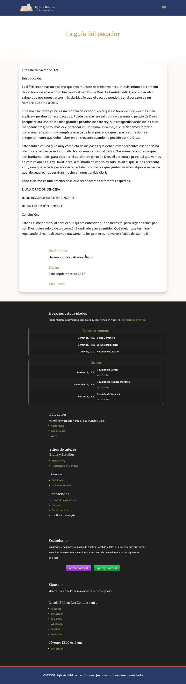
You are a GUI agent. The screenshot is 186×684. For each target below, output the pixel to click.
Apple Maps (57, 425)
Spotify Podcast (107, 568)
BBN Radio (57, 480)
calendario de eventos (132, 319)
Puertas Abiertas (61, 510)
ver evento (103, 374)
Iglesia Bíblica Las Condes (76, 675)
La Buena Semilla (61, 485)
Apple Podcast (78, 568)
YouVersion (58, 460)
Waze (54, 436)
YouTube (56, 629)
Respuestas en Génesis (65, 465)
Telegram (56, 618)
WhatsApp (56, 624)
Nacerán (56, 505)
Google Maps (58, 430)
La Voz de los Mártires (64, 500)
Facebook (56, 608)
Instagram (57, 613)
